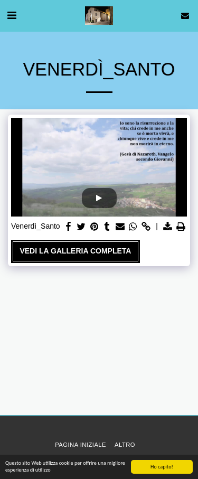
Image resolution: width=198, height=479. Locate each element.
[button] (12, 15)
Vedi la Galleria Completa (75, 251)
